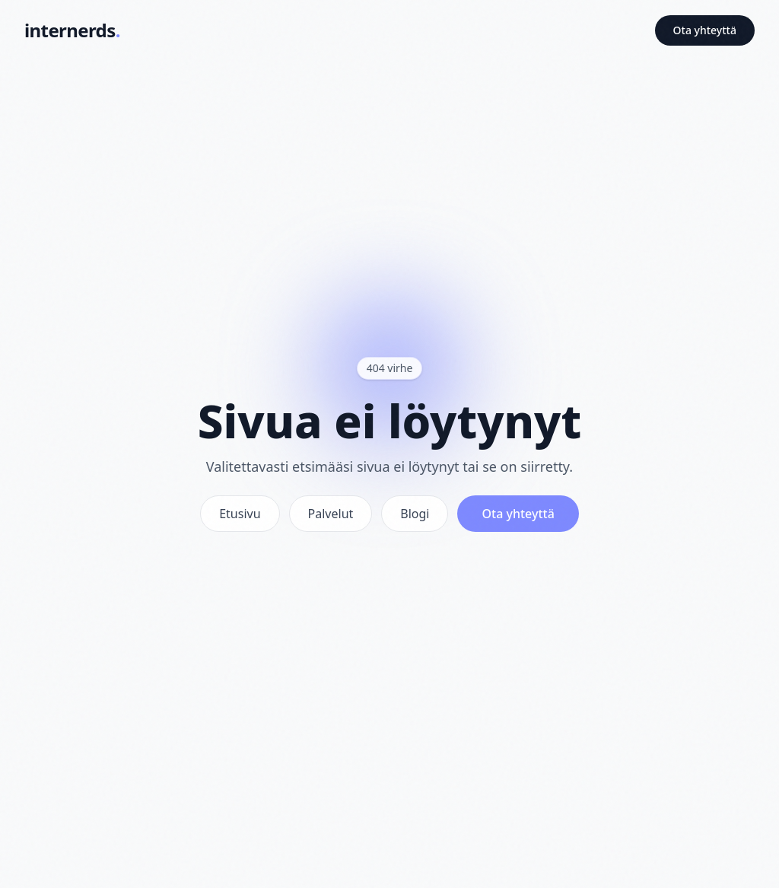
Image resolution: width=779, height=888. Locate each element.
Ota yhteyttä (704, 30)
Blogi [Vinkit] (414, 513)
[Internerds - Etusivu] (72, 30)
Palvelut (331, 513)
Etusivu (239, 513)
